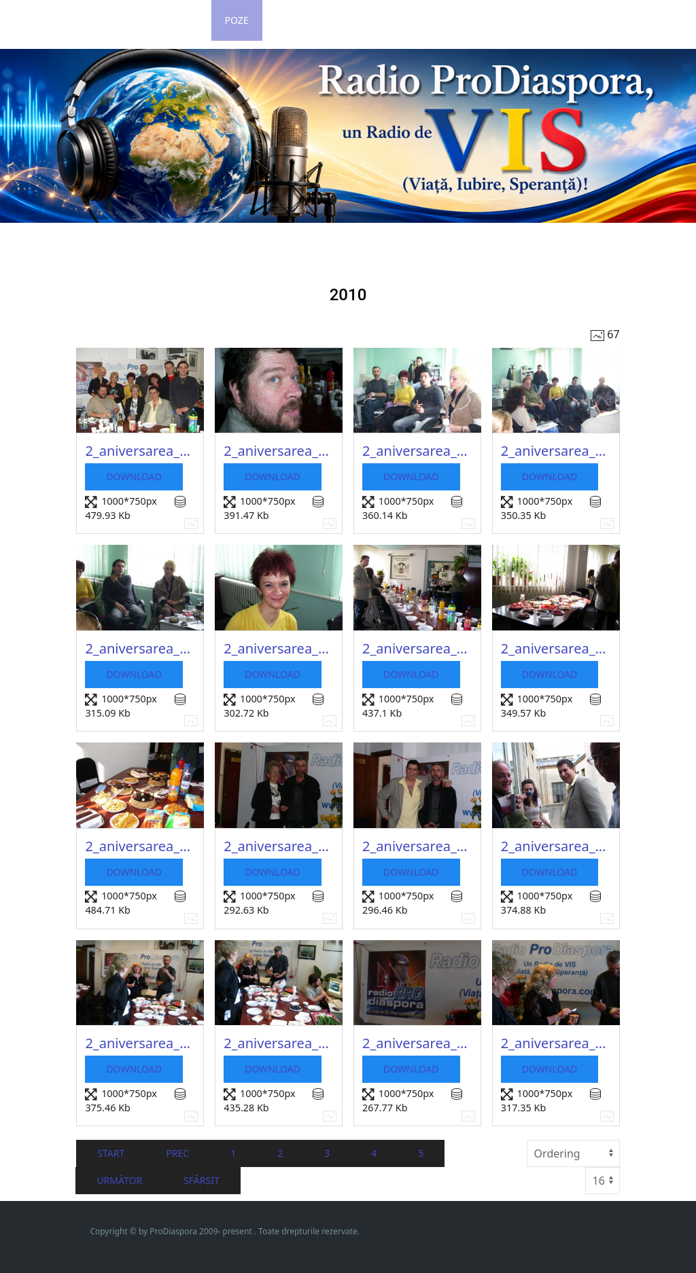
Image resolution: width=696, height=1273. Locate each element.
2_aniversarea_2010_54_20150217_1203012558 (417, 648)
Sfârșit (202, 1180)
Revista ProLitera (589, 20)
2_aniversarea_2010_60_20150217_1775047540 (140, 1043)
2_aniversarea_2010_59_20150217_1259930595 (556, 846)
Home (76, 20)
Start (110, 1153)
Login (183, 20)
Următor (119, 1180)
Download (134, 476)
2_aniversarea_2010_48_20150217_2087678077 (140, 451)
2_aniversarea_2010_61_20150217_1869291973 (279, 1043)
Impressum (491, 20)
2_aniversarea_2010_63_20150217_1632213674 (556, 1043)
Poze (237, 20)
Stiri (129, 20)
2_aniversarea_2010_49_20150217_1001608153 (279, 451)
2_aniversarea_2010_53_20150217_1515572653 (279, 648)
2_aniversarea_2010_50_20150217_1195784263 (417, 451)
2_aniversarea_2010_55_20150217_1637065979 (556, 648)
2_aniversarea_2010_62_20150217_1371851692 (417, 1043)
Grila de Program (321, 20)
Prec (177, 1153)
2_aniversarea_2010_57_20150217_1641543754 (279, 846)
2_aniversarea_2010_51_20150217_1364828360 (556, 451)
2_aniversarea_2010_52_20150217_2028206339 (140, 648)
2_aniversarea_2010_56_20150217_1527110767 (140, 846)
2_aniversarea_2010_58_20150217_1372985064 (417, 846)
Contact (415, 20)
